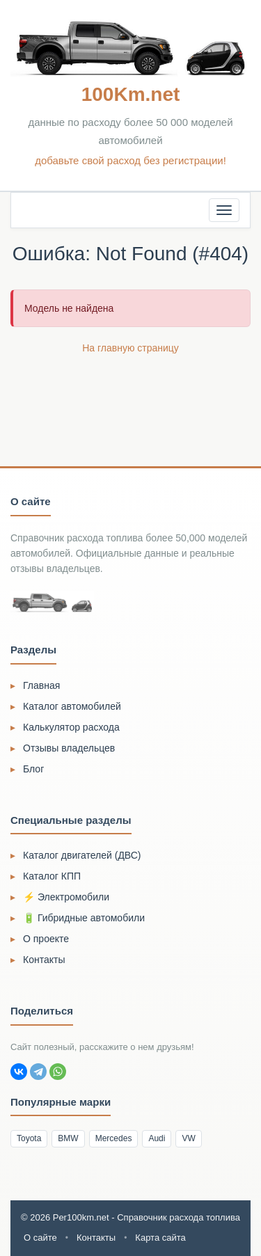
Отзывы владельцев (69, 748)
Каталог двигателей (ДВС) (82, 855)
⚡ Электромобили (66, 897)
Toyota (29, 1138)
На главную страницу (130, 347)
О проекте (46, 938)
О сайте (40, 1237)
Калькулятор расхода (71, 727)
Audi (156, 1138)
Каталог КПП (52, 876)
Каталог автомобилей (72, 706)
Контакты (44, 959)
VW (188, 1138)
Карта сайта (160, 1237)
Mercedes (113, 1138)
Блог (33, 768)
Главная (41, 685)
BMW (68, 1138)
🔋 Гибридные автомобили (84, 917)
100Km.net (130, 94)
